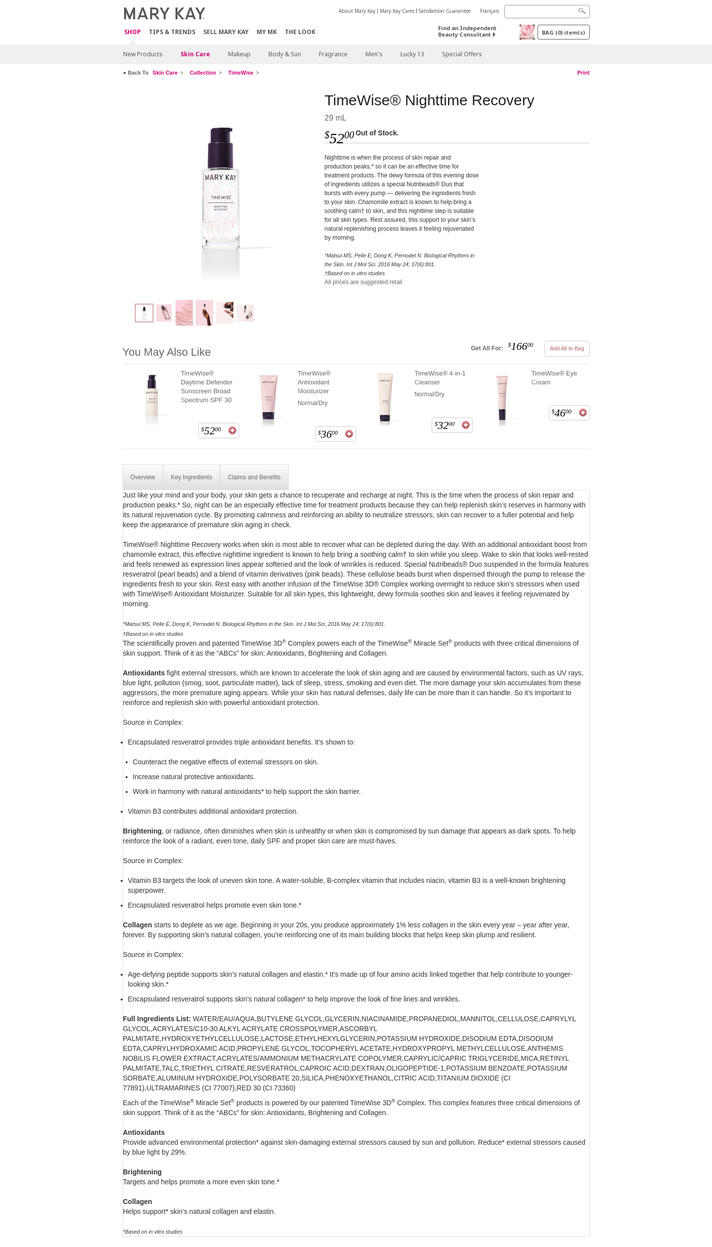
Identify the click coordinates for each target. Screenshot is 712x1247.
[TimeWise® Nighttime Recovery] (220, 191)
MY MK (267, 32)
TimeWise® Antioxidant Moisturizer (314, 382)
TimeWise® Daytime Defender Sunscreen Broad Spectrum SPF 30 (207, 387)
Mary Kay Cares (397, 10)
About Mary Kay (357, 10)
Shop (132, 32)
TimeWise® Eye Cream (554, 378)
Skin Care (195, 54)
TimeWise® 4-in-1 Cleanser (440, 378)
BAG (563, 32)
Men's (374, 54)
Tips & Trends (172, 32)
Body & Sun (284, 54)
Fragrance (333, 54)
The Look (300, 32)
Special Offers (462, 54)
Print (583, 73)
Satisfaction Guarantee (445, 10)
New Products (143, 54)
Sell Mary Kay (226, 32)
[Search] (547, 11)
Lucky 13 (412, 54)
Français (489, 10)
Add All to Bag (567, 348)
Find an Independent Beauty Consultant (467, 31)
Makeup (239, 54)
